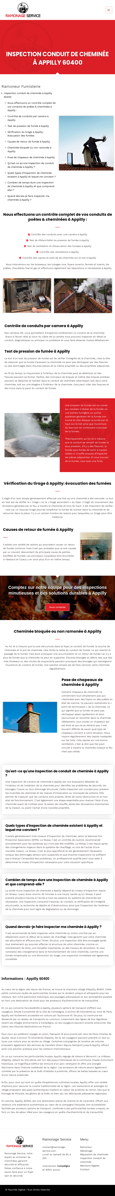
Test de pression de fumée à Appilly (28, 126)
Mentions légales (89, 1165)
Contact (84, 1169)
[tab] (57, 771)
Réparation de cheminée (94, 1154)
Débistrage (86, 1151)
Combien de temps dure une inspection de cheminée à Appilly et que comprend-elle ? (31, 186)
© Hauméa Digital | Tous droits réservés (28, 1189)
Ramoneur (86, 1147)
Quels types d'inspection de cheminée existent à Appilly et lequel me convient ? (54, 828)
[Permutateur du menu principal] (109, 10)
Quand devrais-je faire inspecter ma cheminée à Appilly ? (53, 927)
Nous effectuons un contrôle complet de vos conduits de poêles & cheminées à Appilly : (31, 106)
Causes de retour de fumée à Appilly (28, 141)
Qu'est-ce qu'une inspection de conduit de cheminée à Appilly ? (57, 773)
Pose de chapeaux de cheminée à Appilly (31, 157)
